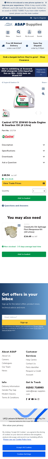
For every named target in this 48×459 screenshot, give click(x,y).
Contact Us (31, 363)
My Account (29, 33)
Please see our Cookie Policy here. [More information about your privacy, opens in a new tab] (17, 439)
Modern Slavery (9, 393)
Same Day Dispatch (37, 46)
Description (7, 145)
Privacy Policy (38, 328)
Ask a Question (9, 162)
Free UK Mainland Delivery (14, 46)
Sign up (24, 322)
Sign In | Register (38, 18)
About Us (6, 355)
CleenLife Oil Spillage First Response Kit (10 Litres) (35, 229)
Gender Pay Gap (9, 390)
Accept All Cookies (24, 447)
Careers (5, 359)
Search (18, 33)
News (4, 370)
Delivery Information (11, 386)
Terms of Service (7, 330)
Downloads (7, 156)
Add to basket (24, 198)
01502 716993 (35, 387)
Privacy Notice (38, 326)
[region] (24, 440)
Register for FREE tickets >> (40, 72)
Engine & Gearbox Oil (11, 82)
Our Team (6, 367)
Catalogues (7, 363)
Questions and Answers (15, 205)
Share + (44, 82)
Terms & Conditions (10, 397)
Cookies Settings (24, 454)
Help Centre (31, 359)
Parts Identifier (32, 367)
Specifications (8, 150)
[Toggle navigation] (7, 33)
